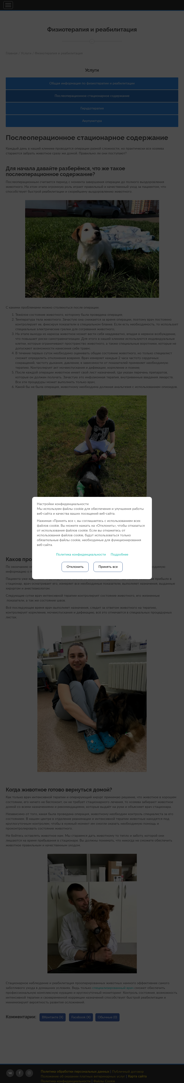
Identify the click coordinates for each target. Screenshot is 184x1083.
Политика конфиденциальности (81, 554)
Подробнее (119, 554)
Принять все (108, 567)
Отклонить (75, 567)
